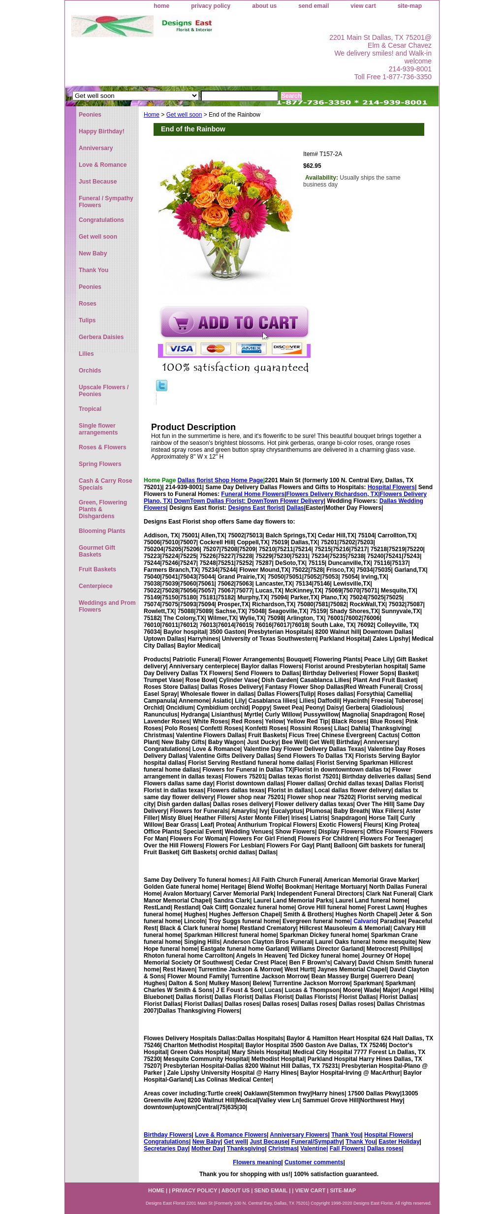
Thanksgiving (246, 1148)
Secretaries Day (166, 1148)
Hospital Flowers (391, 487)
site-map (410, 5)
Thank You (346, 1134)
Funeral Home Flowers (252, 494)
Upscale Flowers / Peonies (103, 391)
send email (313, 5)
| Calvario (363, 921)
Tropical (90, 408)
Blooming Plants (102, 531)
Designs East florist (255, 507)
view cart (363, 5)
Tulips (87, 320)
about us (264, 5)
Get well (235, 1141)
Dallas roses (384, 1148)
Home (151, 114)
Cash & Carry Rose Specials (105, 484)
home (161, 5)
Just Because (268, 1141)
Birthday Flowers (167, 1134)
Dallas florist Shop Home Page (220, 480)
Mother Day (207, 1148)
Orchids (90, 370)
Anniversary (96, 148)
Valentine (313, 1148)
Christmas (282, 1148)
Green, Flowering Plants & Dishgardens (103, 509)
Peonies (90, 114)
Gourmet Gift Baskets (97, 551)
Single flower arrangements (98, 429)
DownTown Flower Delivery (286, 501)
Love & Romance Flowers (231, 1134)
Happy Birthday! (102, 131)
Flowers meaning (257, 1162)
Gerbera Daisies (101, 337)
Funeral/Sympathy (317, 1141)
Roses (87, 303)
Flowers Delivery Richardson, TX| (332, 494)
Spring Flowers (100, 464)
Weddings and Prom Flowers (107, 606)
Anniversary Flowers (299, 1134)
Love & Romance (102, 164)
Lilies (86, 353)
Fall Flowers (347, 1148)
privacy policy (210, 5)
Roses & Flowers (102, 447)
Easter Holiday (398, 1141)
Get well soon (184, 114)
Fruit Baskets (97, 569)
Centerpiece (96, 586)
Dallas (295, 507)
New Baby (206, 1141)
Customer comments (313, 1162)
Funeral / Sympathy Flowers (106, 202)
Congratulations (166, 1141)
